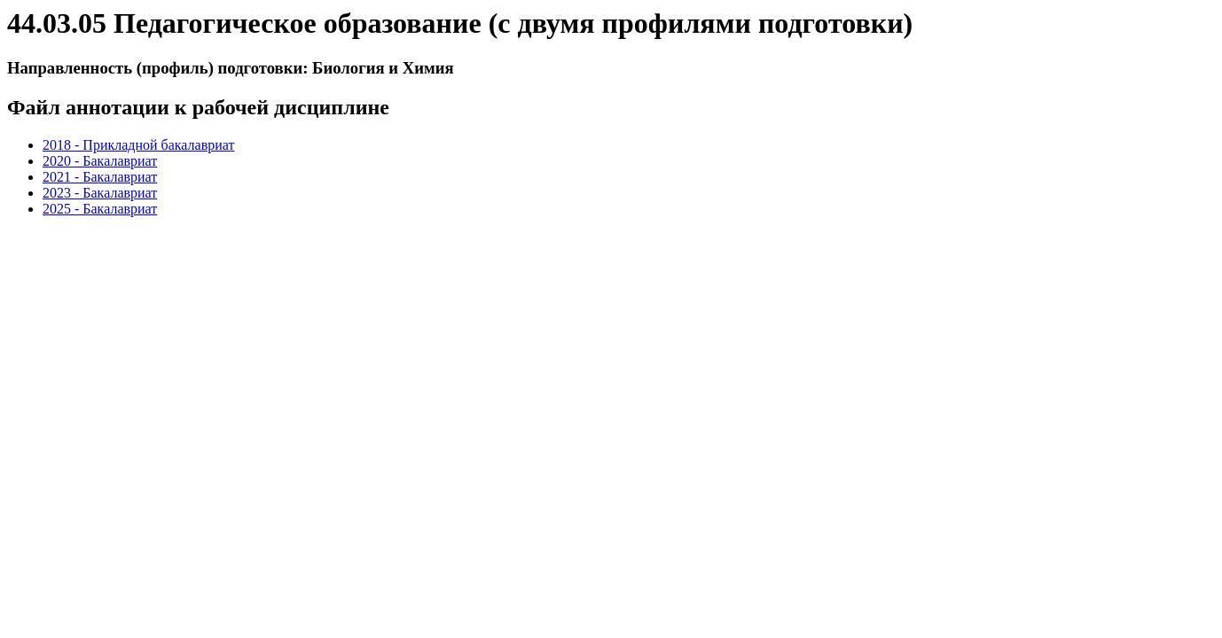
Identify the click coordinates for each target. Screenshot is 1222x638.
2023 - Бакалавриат (100, 192)
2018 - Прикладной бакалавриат (138, 144)
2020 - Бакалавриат (100, 160)
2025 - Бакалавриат (100, 208)
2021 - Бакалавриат (100, 176)
